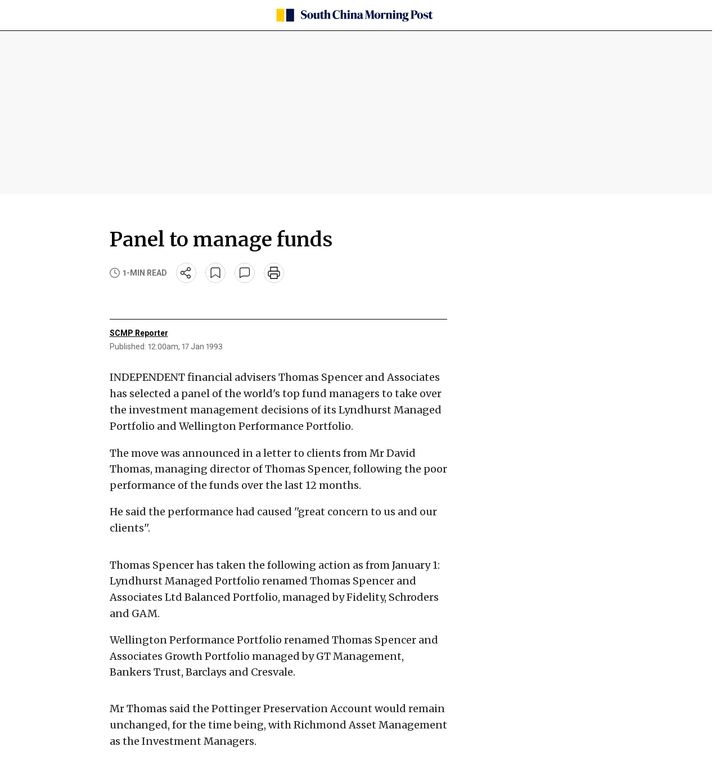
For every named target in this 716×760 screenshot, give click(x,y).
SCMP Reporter (139, 333)
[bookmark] (215, 273)
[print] (274, 273)
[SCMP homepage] (353, 15)
